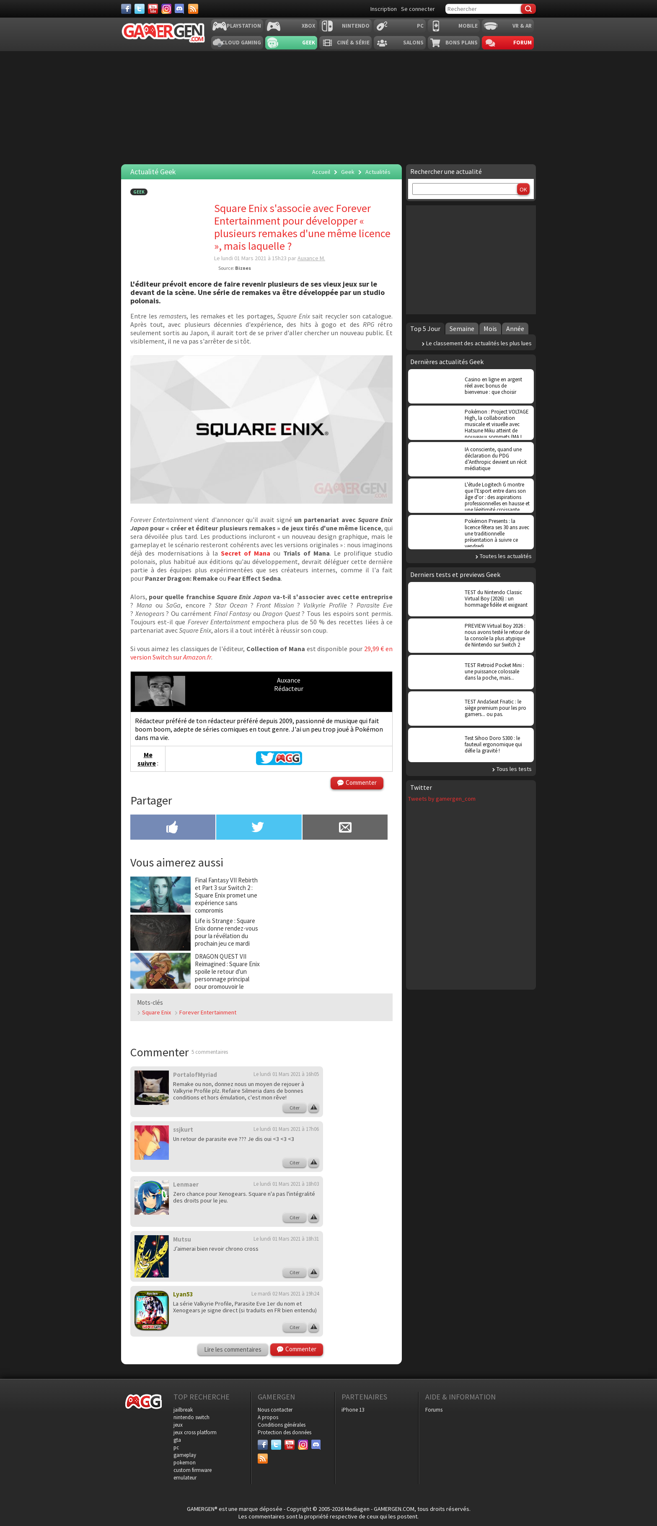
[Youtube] (153, 9)
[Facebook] (126, 9)
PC (420, 25)
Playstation (244, 25)
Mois (490, 328)
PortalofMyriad (195, 1075)
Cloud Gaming (241, 42)
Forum (522, 42)
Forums (433, 1409)
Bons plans (461, 42)
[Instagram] (166, 9)
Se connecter (418, 9)
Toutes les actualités (506, 556)
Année (515, 328)
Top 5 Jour (425, 328)
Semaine (462, 328)
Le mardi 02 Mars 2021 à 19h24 (285, 1293)
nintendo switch (191, 1417)
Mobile (468, 25)
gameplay (184, 1455)
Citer (295, 1107)
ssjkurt (183, 1129)
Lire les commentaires (232, 1349)
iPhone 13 (352, 1409)
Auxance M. (311, 258)
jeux (178, 1424)
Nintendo (356, 25)
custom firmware (192, 1470)
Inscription (383, 9)
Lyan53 (183, 1294)
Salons (413, 42)
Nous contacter (275, 1409)
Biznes (243, 268)
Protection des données (284, 1432)
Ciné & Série (353, 42)
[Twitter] (140, 9)
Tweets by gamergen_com (442, 798)
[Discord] (180, 9)
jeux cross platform (195, 1432)
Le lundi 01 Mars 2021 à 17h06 (286, 1129)
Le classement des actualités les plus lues (479, 343)
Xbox (308, 25)
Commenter (361, 782)
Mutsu (182, 1239)
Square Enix (156, 1012)
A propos (268, 1417)
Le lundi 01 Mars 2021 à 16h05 (286, 1074)
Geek (308, 42)
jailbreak (183, 1409)
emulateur (185, 1477)
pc (176, 1447)
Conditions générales (281, 1424)
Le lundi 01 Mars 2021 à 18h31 (286, 1238)
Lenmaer (186, 1184)
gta (177, 1439)
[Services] (193, 9)
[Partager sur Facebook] (172, 828)
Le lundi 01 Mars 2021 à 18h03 (286, 1183)
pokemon (184, 1462)
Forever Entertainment (207, 1012)
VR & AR (522, 25)
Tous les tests (514, 769)
